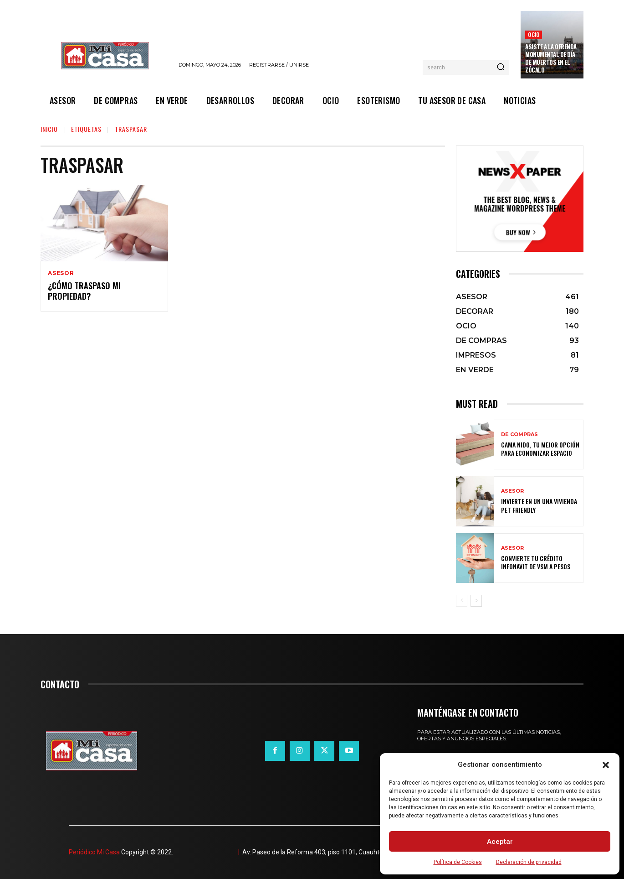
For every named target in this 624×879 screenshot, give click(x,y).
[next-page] (476, 601)
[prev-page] (461, 601)
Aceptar (500, 841)
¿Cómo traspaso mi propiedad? (84, 291)
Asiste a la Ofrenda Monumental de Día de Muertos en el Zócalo (551, 58)
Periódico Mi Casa (94, 852)
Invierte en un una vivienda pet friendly (539, 505)
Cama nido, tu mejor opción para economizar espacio (540, 449)
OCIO (533, 34)
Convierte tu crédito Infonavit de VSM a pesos (535, 562)
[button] (605, 765)
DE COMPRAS (519, 434)
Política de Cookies (458, 862)
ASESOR (61, 273)
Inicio (49, 129)
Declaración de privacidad (529, 862)
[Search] (500, 67)
